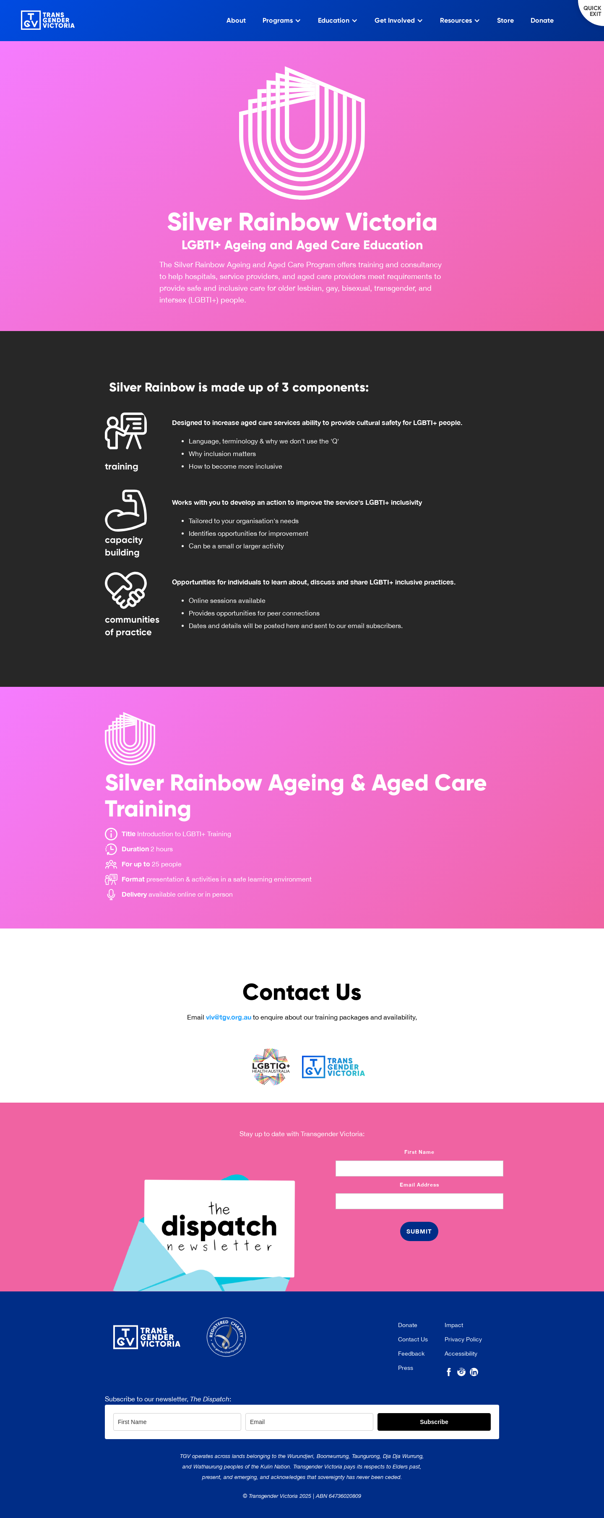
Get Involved (395, 20)
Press (405, 1367)
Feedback (411, 1353)
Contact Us (413, 1339)
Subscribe (434, 1422)
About (236, 20)
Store (505, 20)
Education (333, 20)
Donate (542, 20)
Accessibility (461, 1353)
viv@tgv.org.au (228, 1017)
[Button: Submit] (419, 1231)
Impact (454, 1325)
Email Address (419, 1185)
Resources (456, 20)
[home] (37, 18)
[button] (282, 20)
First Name (419, 1152)
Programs (278, 20)
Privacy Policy (463, 1339)
